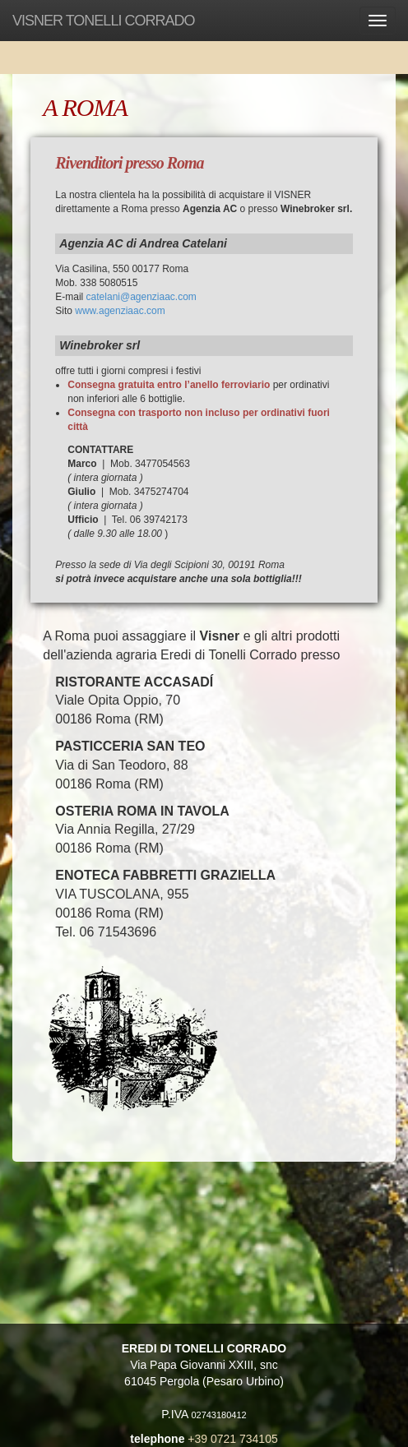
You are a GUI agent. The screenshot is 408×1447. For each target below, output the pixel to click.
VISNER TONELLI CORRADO (103, 20)
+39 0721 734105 (232, 1438)
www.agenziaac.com (120, 311)
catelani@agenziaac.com (141, 297)
